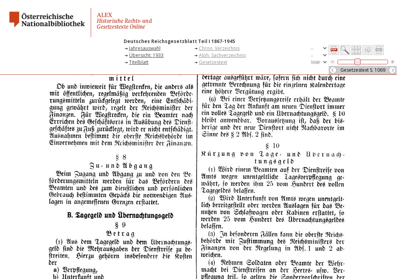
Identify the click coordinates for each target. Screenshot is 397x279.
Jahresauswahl (145, 48)
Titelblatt (138, 62)
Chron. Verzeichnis (219, 48)
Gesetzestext (213, 62)
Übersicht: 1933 (146, 55)
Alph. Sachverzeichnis (222, 55)
